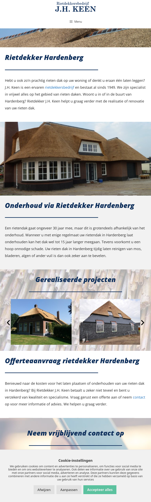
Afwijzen (44, 489)
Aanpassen (68, 489)
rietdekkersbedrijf (59, 87)
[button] (8, 322)
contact (139, 397)
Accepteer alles (100, 489)
